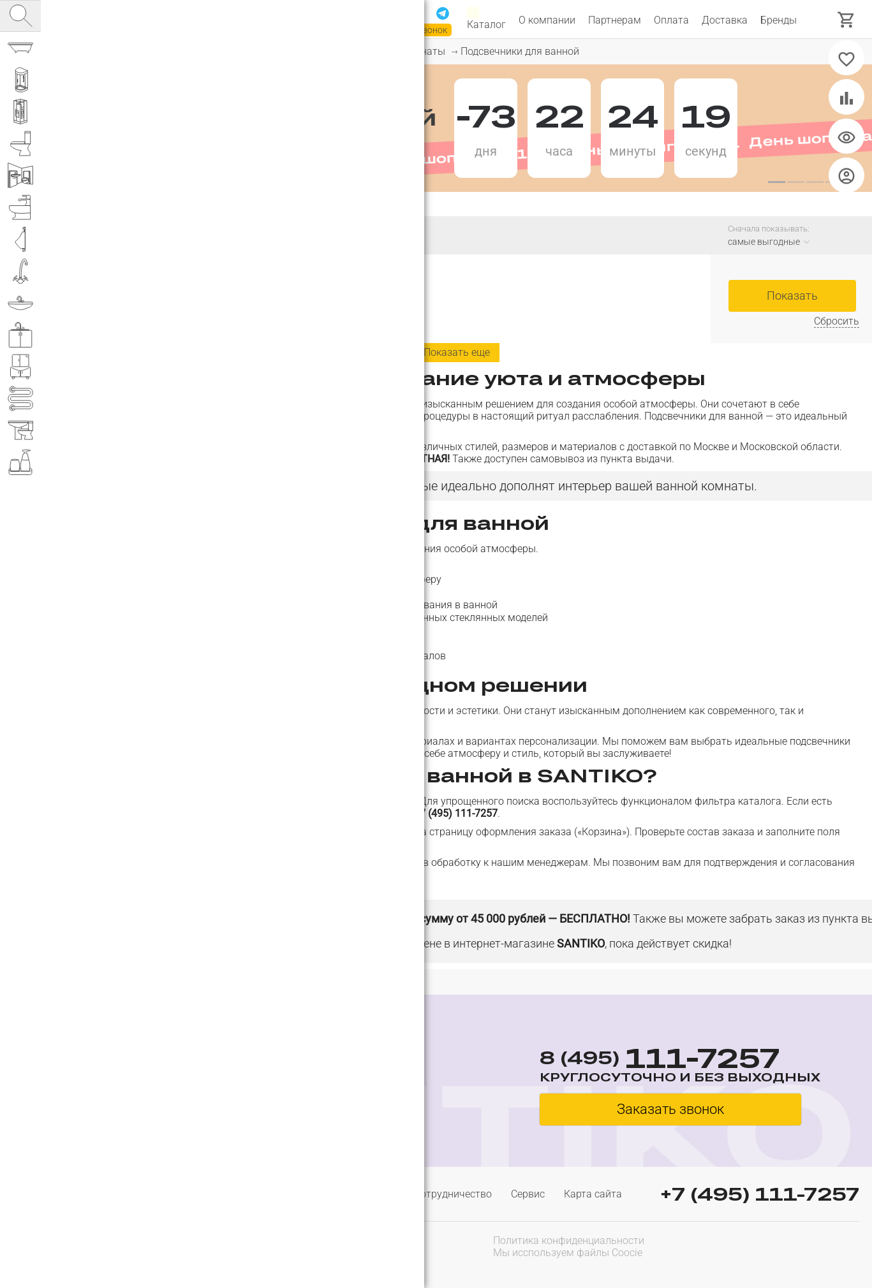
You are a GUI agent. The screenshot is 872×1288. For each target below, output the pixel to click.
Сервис (528, 1194)
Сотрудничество (453, 1194)
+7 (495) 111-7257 (759, 1194)
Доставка (725, 20)
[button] (776, 182)
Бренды (778, 20)
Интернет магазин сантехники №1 (186, 19)
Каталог (486, 20)
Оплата (671, 20)
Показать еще (457, 352)
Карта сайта (593, 1194)
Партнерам (614, 20)
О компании (547, 20)
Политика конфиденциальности (568, 1240)
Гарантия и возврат (347, 1194)
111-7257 (308, 14)
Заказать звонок (412, 30)
